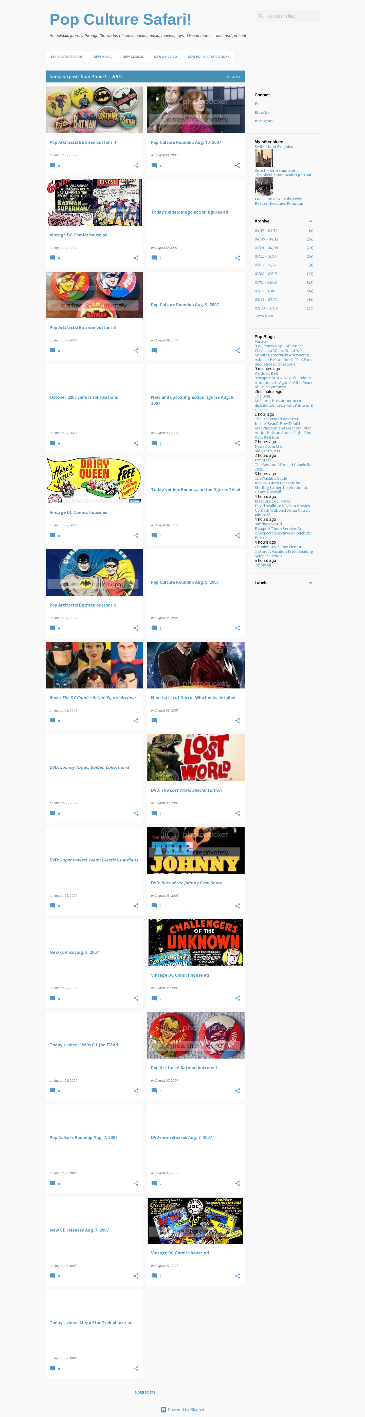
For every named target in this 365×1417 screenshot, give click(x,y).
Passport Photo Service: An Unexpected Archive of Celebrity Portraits (283, 533)
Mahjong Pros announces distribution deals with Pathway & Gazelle (284, 405)
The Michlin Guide (271, 478)
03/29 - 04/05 (266, 248)
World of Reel (266, 373)
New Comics (131, 57)
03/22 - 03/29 (266, 256)
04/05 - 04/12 (266, 239)
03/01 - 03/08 (266, 282)
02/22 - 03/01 (266, 291)
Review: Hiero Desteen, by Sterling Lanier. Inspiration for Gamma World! (282, 487)
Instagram (264, 121)
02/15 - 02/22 (266, 299)
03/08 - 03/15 (266, 273)
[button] (136, 165)
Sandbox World (268, 524)
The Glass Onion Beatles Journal (283, 175)
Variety (261, 341)
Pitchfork (263, 460)
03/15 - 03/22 (266, 265)
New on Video (164, 57)
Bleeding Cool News (272, 501)
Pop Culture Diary (65, 57)
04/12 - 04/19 (266, 230)
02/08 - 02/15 (266, 308)
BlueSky (262, 112)
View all (234, 77)
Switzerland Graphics (274, 146)
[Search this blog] (293, 16)
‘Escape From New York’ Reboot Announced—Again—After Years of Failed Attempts (284, 382)
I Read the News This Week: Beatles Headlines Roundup (279, 201)
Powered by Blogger (183, 1410)
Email (260, 103)
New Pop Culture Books (207, 57)
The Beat (262, 396)
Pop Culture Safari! (121, 19)
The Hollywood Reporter (277, 419)
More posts (145, 1392)
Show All (263, 565)
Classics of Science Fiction (278, 547)
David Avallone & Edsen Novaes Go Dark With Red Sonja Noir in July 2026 (282, 510)
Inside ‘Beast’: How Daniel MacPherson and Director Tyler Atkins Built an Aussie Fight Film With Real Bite (283, 430)
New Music (101, 57)
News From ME (268, 446)
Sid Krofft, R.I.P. (268, 451)
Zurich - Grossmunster (275, 170)
